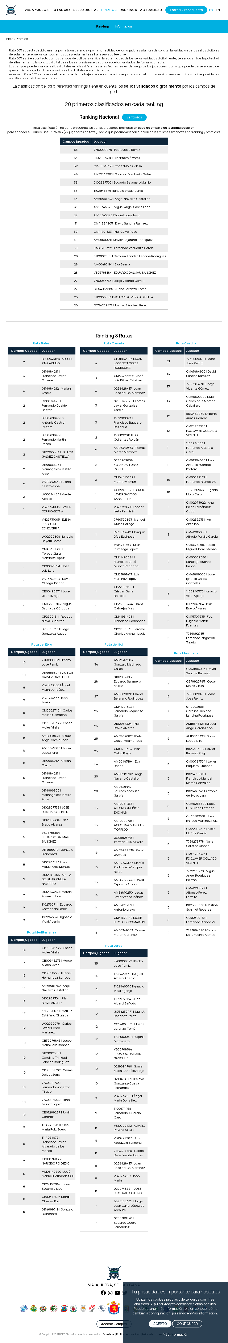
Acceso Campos (114, 1324)
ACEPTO (160, 1323)
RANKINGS (128, 10)
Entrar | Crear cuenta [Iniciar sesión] (186, 10)
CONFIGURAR (187, 1323)
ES (211, 10)
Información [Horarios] (123, 26)
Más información (175, 1334)
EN (218, 10)
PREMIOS (109, 10)
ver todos (134, 117)
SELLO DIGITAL (85, 10)
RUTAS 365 (60, 10)
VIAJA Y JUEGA (37, 10)
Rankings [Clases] (102, 26)
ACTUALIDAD (151, 10)
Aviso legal (109, 1334)
